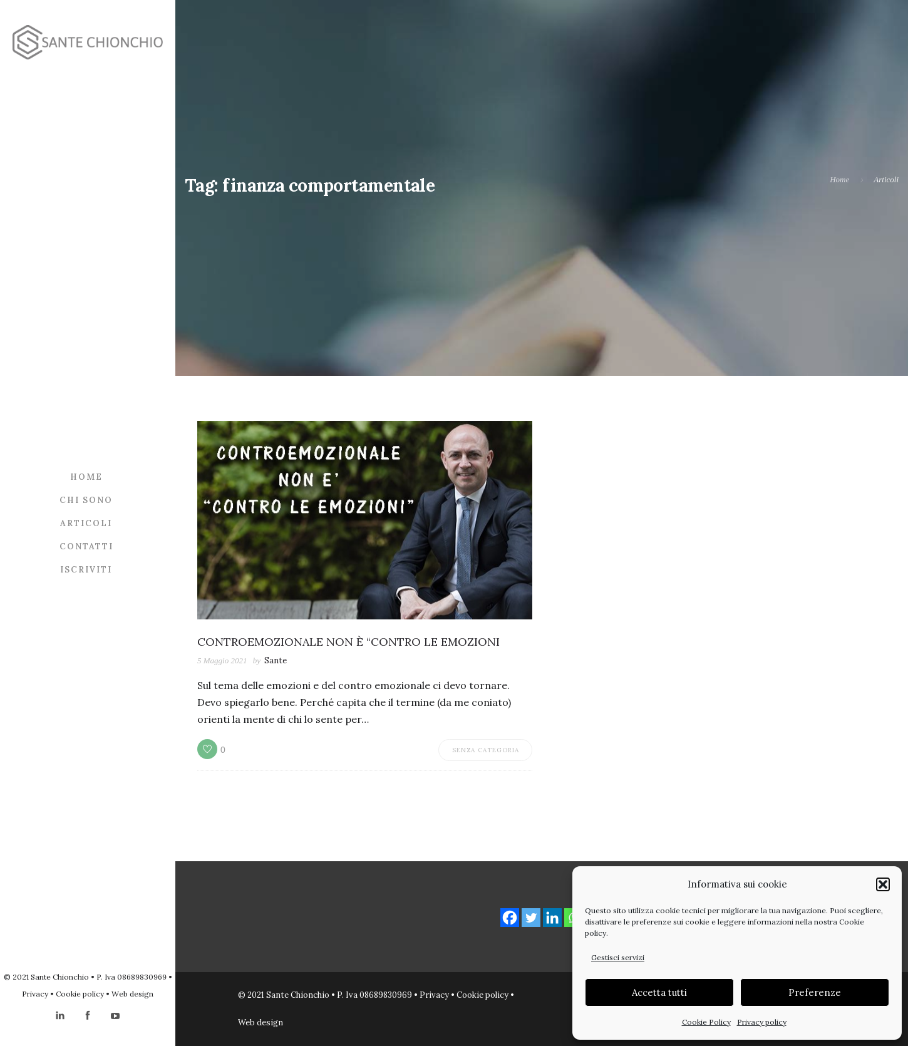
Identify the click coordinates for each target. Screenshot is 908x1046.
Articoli (86, 523)
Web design (132, 993)
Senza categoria (485, 750)
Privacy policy (762, 1022)
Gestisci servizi (617, 957)
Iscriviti (86, 569)
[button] (883, 884)
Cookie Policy (706, 1022)
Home (86, 477)
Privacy (35, 993)
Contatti (86, 546)
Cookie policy (80, 993)
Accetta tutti (659, 992)
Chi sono (86, 500)
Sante (275, 660)
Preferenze (814, 992)
